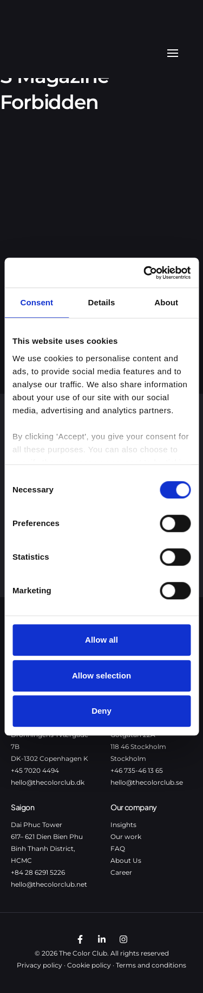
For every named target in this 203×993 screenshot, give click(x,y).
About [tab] (166, 302)
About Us (125, 860)
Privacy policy (39, 965)
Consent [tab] (36, 302)
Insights (123, 825)
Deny (101, 710)
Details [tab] (101, 302)
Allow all (101, 639)
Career (121, 872)
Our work (125, 836)
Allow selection (101, 675)
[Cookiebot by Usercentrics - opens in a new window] (145, 273)
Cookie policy (89, 965)
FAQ (117, 848)
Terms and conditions (151, 965)
